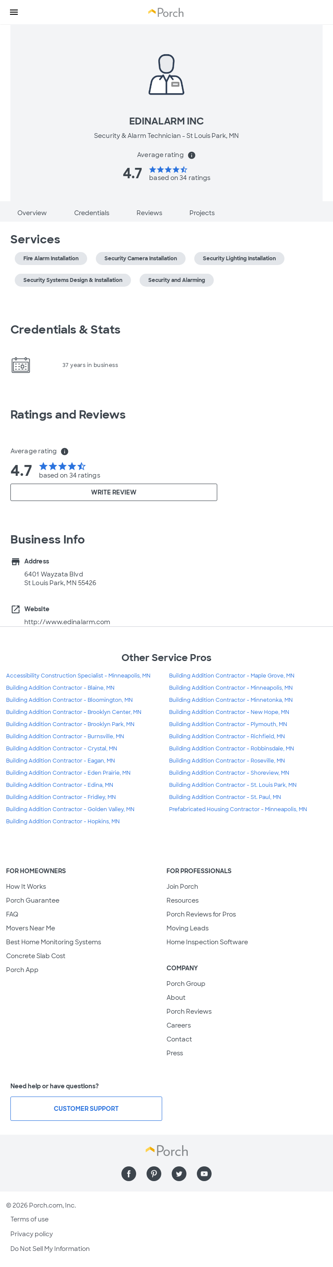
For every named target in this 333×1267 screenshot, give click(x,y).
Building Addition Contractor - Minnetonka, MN (231, 700)
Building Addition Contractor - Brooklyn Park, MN (70, 724)
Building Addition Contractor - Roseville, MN (227, 760)
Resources (182, 900)
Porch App (22, 970)
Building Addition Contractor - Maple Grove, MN (231, 675)
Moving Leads (187, 928)
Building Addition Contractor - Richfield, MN (227, 736)
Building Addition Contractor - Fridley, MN (61, 797)
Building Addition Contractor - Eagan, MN (60, 760)
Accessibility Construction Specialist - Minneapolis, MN (78, 675)
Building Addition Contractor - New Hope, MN (229, 712)
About (176, 998)
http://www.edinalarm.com (67, 622)
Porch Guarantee (32, 900)
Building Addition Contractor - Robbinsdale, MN (231, 748)
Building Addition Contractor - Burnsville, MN (65, 736)
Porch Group (186, 984)
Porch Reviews (189, 1011)
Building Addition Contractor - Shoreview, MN (229, 772)
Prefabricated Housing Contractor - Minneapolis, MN (238, 809)
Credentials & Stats (65, 329)
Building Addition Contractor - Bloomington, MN (69, 700)
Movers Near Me (30, 928)
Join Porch (182, 887)
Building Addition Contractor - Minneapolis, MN (231, 687)
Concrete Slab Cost (35, 956)
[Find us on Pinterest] (154, 1173)
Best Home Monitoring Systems (53, 942)
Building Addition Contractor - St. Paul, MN (225, 797)
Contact (179, 1039)
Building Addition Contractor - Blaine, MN (60, 687)
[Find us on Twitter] (179, 1173)
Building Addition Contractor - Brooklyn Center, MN (73, 712)
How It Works (26, 887)
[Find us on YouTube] (204, 1173)
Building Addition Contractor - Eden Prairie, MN (68, 772)
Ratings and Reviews (68, 414)
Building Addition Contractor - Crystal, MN (61, 748)
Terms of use (29, 1219)
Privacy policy (31, 1234)
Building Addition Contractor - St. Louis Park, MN (233, 785)
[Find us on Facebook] (128, 1173)
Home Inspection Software (207, 942)
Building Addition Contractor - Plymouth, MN (228, 724)
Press (174, 1053)
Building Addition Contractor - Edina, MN (59, 785)
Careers (178, 1025)
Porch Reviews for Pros (201, 914)
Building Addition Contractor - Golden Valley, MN (70, 809)
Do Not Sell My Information (50, 1249)
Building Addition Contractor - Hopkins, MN (63, 821)
